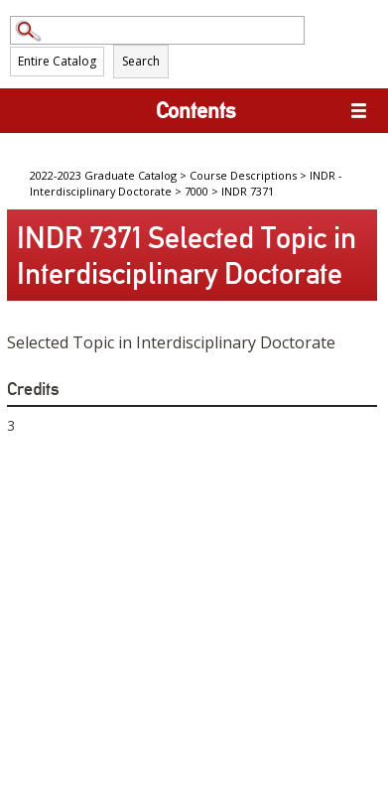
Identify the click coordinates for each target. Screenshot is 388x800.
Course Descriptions (243, 175)
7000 (196, 191)
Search (141, 61)
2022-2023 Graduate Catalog (103, 175)
